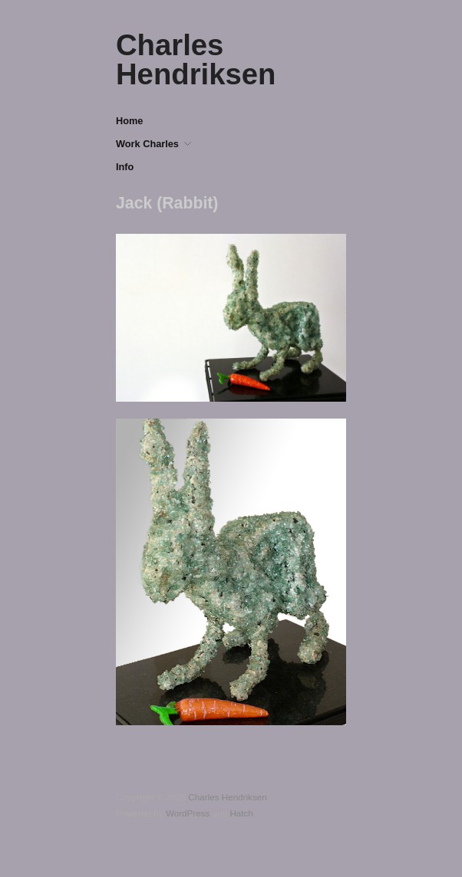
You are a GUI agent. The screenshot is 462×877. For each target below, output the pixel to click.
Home (129, 121)
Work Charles (147, 144)
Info (125, 167)
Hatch (241, 813)
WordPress (188, 813)
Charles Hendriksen (196, 59)
